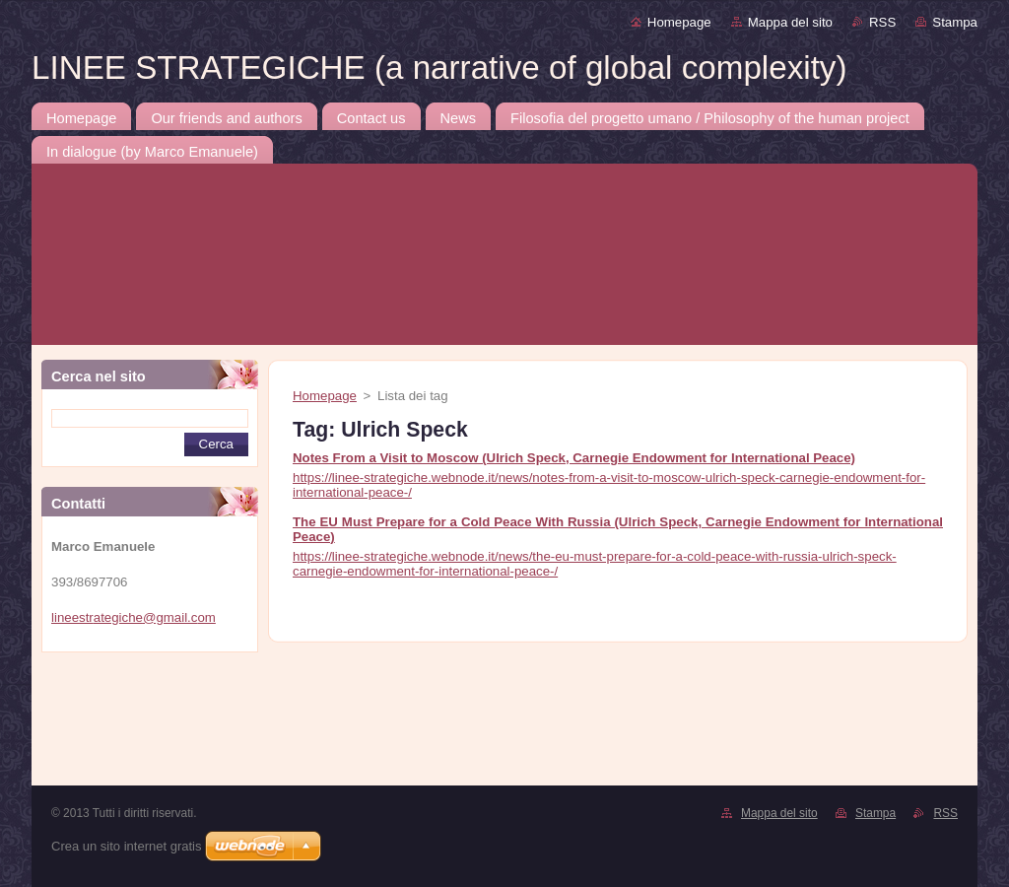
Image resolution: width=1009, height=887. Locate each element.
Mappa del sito (790, 22)
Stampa (954, 22)
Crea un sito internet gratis (126, 846)
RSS (882, 22)
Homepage (679, 22)
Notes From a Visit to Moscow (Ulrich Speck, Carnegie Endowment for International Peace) (574, 457)
